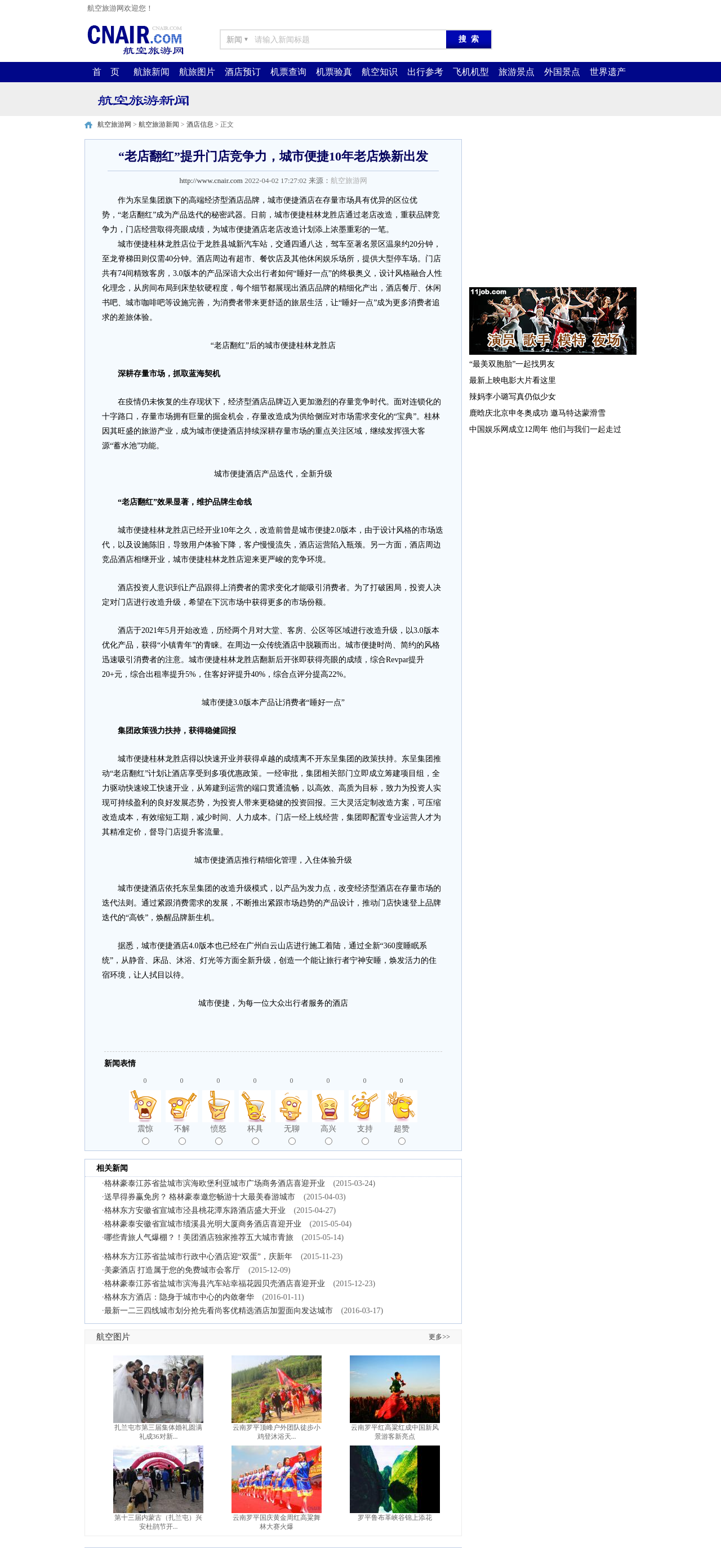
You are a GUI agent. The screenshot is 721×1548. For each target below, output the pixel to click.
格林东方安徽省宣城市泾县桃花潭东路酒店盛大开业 (195, 1210)
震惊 (145, 1135)
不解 (182, 1135)
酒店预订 (243, 72)
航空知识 (380, 72)
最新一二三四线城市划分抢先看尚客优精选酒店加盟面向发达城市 (218, 1310)
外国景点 (562, 72)
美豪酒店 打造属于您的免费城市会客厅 (172, 1270)
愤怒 (218, 1135)
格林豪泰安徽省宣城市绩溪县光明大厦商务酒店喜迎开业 (202, 1224)
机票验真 (334, 72)
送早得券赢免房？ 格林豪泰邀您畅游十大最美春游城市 (200, 1197)
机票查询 (288, 72)
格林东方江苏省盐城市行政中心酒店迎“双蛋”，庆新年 (198, 1256)
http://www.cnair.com (211, 180)
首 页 (105, 72)
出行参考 (425, 72)
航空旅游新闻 (159, 124)
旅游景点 (517, 72)
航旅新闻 (151, 72)
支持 (365, 1135)
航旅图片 (197, 72)
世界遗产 (608, 72)
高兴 (328, 1135)
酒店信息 (199, 124)
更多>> (439, 1337)
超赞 (402, 1135)
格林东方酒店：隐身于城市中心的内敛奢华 (179, 1297)
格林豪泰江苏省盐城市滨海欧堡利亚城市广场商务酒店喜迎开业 (214, 1183)
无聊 (292, 1135)
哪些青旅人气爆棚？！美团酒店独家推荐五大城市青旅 (198, 1237)
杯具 (255, 1135)
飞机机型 (471, 72)
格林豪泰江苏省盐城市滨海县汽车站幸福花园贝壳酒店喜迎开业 (214, 1283)
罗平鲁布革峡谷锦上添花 (395, 1518)
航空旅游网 (114, 124)
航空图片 (113, 1336)
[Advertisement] (552, 209)
